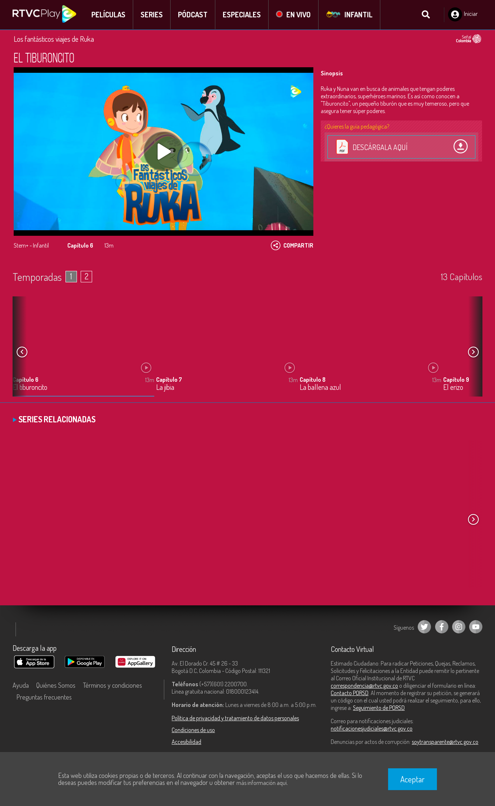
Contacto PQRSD (349, 693)
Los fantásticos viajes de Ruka (54, 38)
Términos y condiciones (112, 685)
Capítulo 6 (25, 380)
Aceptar (412, 779)
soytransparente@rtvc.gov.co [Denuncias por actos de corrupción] (445, 741)
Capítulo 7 (169, 380)
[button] (473, 352)
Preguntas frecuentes (44, 697)
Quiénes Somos (55, 685)
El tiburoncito (30, 388)
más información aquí (261, 782)
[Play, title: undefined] (163, 151)
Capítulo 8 (313, 380)
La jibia (165, 388)
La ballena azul (320, 388)
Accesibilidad (186, 741)
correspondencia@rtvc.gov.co (364, 685)
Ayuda (21, 685)
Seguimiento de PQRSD (379, 707)
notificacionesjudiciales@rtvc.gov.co (371, 728)
